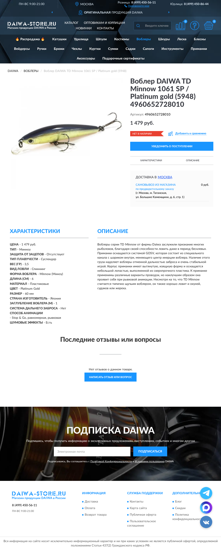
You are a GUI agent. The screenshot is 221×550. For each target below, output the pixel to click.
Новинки (84, 28)
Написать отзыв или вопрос (110, 377)
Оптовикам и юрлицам (104, 23)
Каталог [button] (72, 23)
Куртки (95, 49)
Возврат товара (96, 515)
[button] (137, 5)
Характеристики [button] (151, 160)
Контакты (105, 28)
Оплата (90, 508)
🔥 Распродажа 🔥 (30, 39)
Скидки (180, 508)
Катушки (59, 39)
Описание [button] (192, 160)
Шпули (101, 39)
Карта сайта (138, 508)
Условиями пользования (150, 461)
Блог (178, 501)
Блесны (200, 39)
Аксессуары (86, 58)
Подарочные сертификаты (123, 58)
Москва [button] (165, 177)
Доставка (91, 501)
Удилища (81, 39)
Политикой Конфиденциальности (111, 461)
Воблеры (144, 39)
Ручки (41, 49)
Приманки (199, 49)
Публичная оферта (143, 515)
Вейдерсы (22, 49)
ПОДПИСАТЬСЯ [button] (150, 451)
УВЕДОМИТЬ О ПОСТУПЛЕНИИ (171, 146)
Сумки (113, 49)
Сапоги (148, 49)
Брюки (59, 49)
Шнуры (164, 39)
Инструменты (172, 49)
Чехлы (77, 49)
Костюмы (121, 39)
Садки (130, 49)
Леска (181, 39)
